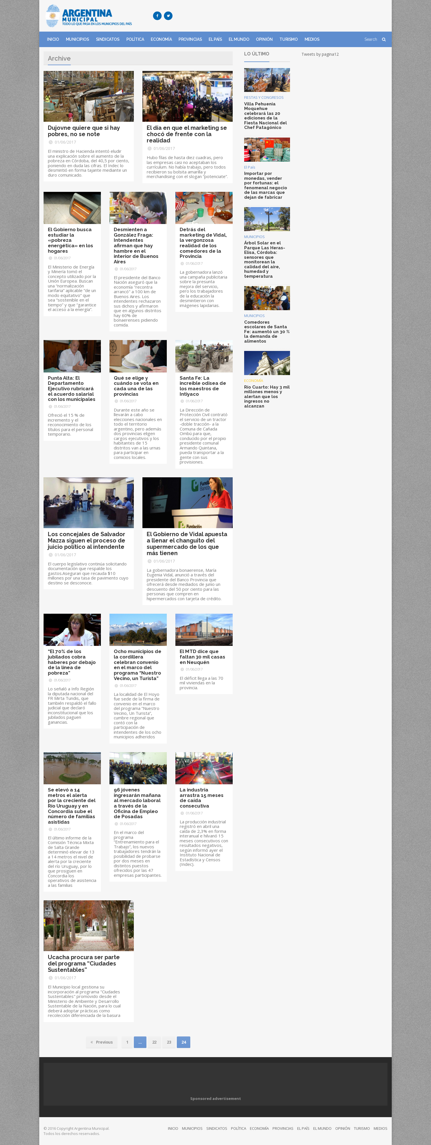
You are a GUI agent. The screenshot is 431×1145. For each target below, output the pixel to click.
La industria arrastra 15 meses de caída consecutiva (202, 798)
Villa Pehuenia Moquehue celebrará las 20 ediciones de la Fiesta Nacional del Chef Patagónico (265, 115)
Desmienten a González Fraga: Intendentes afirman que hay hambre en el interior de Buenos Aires (136, 245)
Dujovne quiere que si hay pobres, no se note (84, 131)
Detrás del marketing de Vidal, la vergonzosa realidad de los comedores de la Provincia (203, 243)
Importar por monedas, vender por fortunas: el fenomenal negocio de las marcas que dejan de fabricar (265, 185)
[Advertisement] (283, 16)
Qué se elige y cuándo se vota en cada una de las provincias (136, 386)
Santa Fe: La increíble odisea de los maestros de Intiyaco (203, 386)
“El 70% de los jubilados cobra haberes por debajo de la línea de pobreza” (72, 662)
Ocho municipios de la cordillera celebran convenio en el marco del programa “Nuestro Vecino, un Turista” (137, 664)
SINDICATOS (107, 39)
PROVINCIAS (190, 39)
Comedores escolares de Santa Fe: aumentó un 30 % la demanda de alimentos (267, 332)
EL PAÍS (215, 39)
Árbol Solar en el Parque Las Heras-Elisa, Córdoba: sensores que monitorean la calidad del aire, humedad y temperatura (264, 259)
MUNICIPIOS (77, 39)
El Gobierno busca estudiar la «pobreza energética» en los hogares (70, 240)
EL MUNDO (239, 39)
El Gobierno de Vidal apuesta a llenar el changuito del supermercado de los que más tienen (187, 544)
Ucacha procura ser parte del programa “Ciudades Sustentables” (84, 963)
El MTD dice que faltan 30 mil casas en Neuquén (202, 656)
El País (249, 167)
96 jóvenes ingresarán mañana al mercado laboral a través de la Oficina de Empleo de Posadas (137, 803)
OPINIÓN (264, 39)
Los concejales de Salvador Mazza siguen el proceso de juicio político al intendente (86, 540)
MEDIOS (312, 39)
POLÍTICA (135, 39)
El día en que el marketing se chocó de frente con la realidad (187, 134)
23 (169, 1042)
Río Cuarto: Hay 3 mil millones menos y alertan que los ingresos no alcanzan (267, 397)
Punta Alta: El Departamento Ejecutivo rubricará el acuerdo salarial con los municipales (71, 388)
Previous (102, 1042)
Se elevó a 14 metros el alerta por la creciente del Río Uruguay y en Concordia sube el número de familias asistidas (71, 806)
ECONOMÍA (161, 39)
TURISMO (288, 39)
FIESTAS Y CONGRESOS (264, 97)
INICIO (53, 39)
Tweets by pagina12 (320, 54)
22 (154, 1042)
